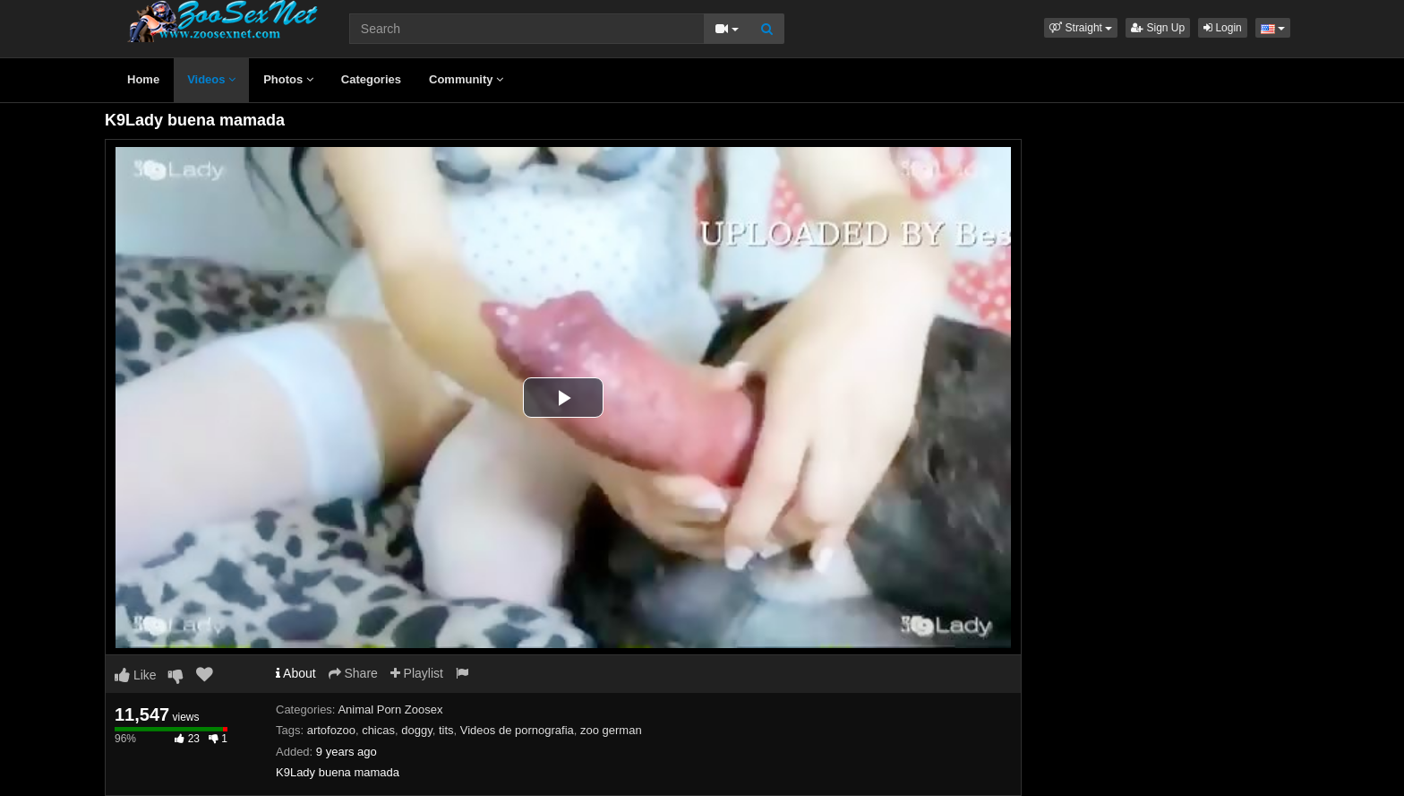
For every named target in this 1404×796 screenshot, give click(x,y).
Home (143, 79)
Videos (211, 79)
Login (1222, 28)
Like (136, 675)
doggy (416, 730)
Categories (371, 79)
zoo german (611, 730)
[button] (1080, 28)
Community (466, 79)
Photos (288, 79)
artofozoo (331, 730)
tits (446, 730)
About (296, 673)
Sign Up (1158, 28)
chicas (378, 730)
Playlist (416, 673)
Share (353, 673)
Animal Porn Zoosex (390, 709)
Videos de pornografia (517, 730)
